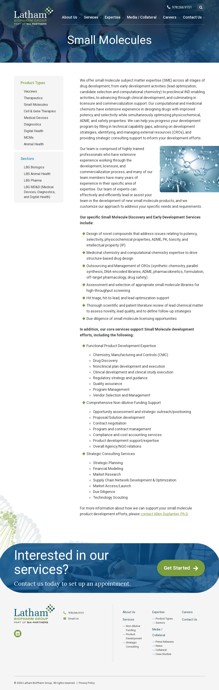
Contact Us (192, 17)
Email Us (73, 618)
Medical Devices (36, 118)
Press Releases (165, 641)
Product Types (33, 83)
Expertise (112, 17)
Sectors (27, 158)
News (159, 645)
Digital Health (33, 131)
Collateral (161, 649)
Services (91, 17)
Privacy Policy (87, 682)
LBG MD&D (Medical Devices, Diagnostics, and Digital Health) (39, 192)
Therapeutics (33, 98)
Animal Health (34, 144)
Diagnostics (32, 124)
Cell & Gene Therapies (40, 111)
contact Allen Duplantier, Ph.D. (165, 514)
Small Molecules (36, 105)
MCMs (29, 138)
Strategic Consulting (132, 644)
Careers (169, 17)
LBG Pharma (33, 180)
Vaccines (30, 91)
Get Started (181, 568)
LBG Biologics (34, 167)
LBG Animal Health (37, 174)
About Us (69, 17)
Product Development (134, 636)
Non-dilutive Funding (133, 628)
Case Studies (163, 654)
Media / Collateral (141, 17)
